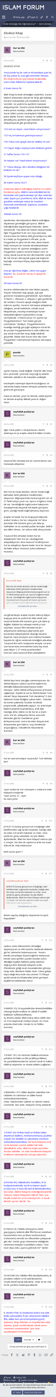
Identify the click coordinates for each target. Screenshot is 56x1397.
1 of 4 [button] (18, 1339)
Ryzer (7, 1377)
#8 (51, 752)
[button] (4, 17)
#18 (50, 1223)
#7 (51, 674)
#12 (50, 940)
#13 (50, 1002)
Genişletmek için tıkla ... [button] (28, 606)
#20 (50, 1307)
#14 (50, 1049)
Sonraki (29, 1339)
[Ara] (52, 17)
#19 (50, 1269)
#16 (50, 1127)
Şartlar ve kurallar (29, 1380)
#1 (51, 60)
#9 (51, 783)
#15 (50, 1086)
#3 (51, 424)
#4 (51, 455)
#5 (51, 486)
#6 (51, 573)
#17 (50, 1176)
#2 (51, 365)
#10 (50, 820)
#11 (50, 873)
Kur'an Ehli (11, 37)
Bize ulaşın (11, 1380)
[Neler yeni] (47, 17)
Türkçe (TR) (19, 1377)
